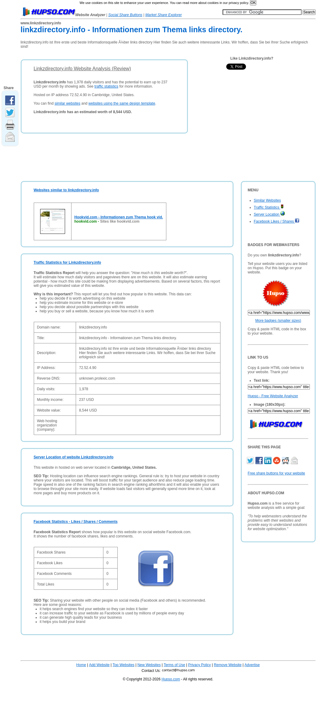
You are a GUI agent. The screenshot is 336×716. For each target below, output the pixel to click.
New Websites (149, 665)
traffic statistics (106, 86)
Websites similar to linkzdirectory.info (66, 190)
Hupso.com (170, 679)
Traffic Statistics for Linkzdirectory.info (67, 262)
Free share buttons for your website (276, 473)
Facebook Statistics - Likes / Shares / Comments (76, 522)
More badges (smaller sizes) (278, 320)
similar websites (67, 103)
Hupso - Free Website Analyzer (273, 396)
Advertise (252, 665)
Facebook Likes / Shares (277, 221)
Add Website (99, 665)
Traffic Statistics (269, 207)
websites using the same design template (121, 103)
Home (81, 665)
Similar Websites (267, 200)
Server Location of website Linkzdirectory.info (74, 457)
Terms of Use (174, 665)
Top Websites (123, 665)
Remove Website (227, 665)
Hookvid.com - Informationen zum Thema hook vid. (118, 217)
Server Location (269, 214)
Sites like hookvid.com (119, 221)
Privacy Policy (199, 665)
